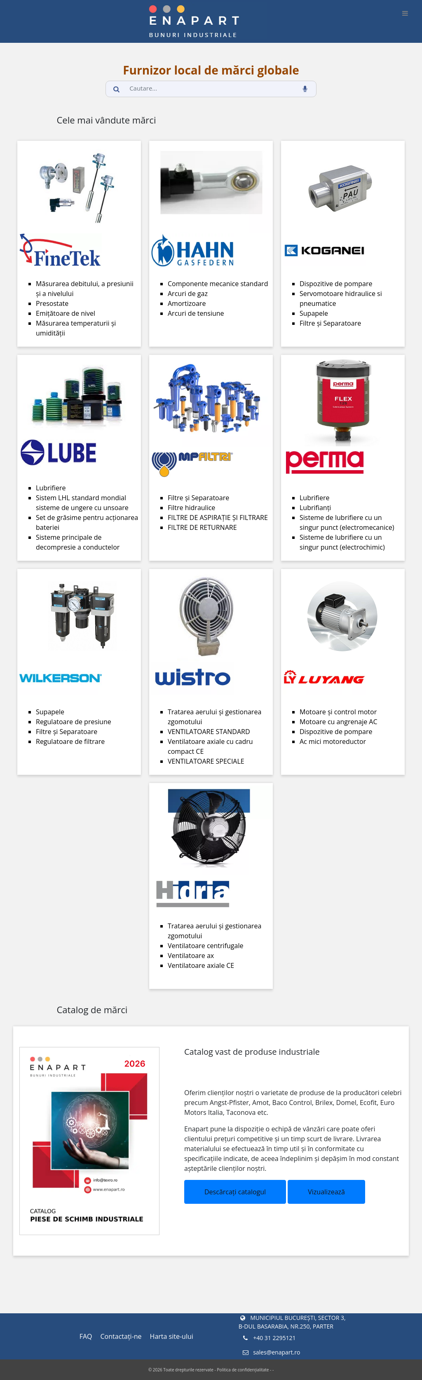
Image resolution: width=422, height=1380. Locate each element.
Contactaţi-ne (121, 1336)
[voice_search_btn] (305, 89)
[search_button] (116, 89)
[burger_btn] (405, 13)
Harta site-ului (171, 1336)
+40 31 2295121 (268, 1338)
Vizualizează (326, 1191)
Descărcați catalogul (235, 1191)
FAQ (86, 1336)
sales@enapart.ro (270, 1352)
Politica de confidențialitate (243, 1370)
